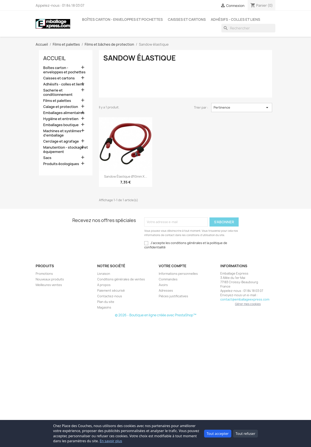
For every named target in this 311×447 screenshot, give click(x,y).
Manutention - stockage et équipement (65, 149)
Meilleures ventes (49, 285)
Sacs (47, 158)
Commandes (168, 279)
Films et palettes (57, 100)
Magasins (104, 307)
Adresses (166, 290)
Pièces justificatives (173, 296)
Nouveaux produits (50, 279)
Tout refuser (245, 433)
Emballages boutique (61, 125)
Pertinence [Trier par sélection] (242, 107)
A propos (104, 285)
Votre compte (172, 266)
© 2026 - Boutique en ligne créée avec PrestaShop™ (155, 315)
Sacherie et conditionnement (58, 92)
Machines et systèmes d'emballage (62, 133)
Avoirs (163, 285)
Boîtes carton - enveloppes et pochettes (122, 19)
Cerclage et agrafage (61, 141)
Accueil (54, 58)
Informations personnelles (178, 274)
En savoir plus (111, 441)
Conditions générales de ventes (121, 279)
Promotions (44, 274)
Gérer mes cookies (248, 304)
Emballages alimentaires (63, 113)
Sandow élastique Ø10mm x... (125, 176)
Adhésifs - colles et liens (235, 19)
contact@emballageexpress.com (244, 299)
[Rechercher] (248, 28)
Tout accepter (218, 433)
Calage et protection (60, 107)
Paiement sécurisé (111, 290)
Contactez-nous (109, 296)
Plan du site (105, 302)
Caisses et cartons (187, 19)
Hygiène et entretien (60, 119)
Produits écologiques (61, 164)
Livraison (103, 274)
